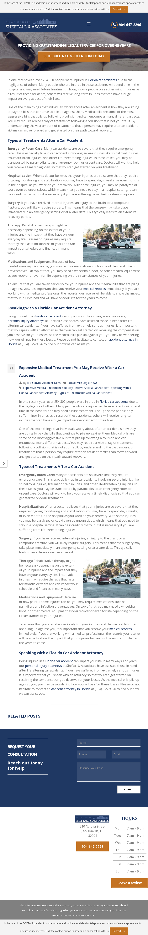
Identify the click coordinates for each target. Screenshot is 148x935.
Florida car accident (47, 313)
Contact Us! (119, 9)
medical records (94, 285)
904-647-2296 (130, 24)
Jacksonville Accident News (44, 379)
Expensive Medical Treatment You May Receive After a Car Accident (66, 384)
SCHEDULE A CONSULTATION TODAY (74, 55)
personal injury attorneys (26, 317)
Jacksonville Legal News (83, 379)
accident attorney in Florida (70, 685)
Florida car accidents (102, 77)
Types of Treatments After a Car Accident (85, 389)
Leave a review (129, 879)
